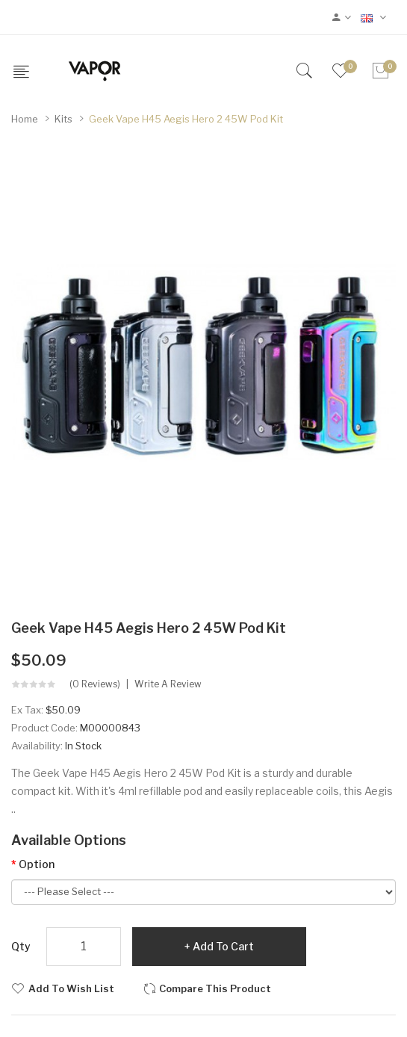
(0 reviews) (94, 684)
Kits (63, 119)
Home (24, 119)
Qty (21, 946)
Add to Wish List (71, 988)
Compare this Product (215, 988)
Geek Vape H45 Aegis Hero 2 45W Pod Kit (186, 119)
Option (37, 864)
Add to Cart (223, 946)
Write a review (168, 684)
